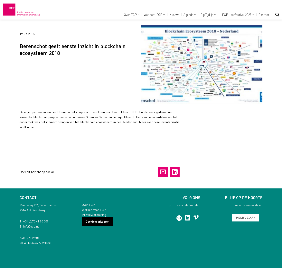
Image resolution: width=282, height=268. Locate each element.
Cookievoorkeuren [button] (97, 221)
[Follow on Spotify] (179, 218)
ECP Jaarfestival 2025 (238, 15)
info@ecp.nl (31, 226)
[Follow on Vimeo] (196, 218)
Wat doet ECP (154, 15)
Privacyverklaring (94, 214)
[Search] (277, 14)
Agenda (189, 15)
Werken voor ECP (94, 210)
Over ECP (131, 15)
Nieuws (174, 15)
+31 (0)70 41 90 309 (36, 221)
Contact (263, 15)
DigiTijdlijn (208, 15)
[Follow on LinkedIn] (187, 218)
